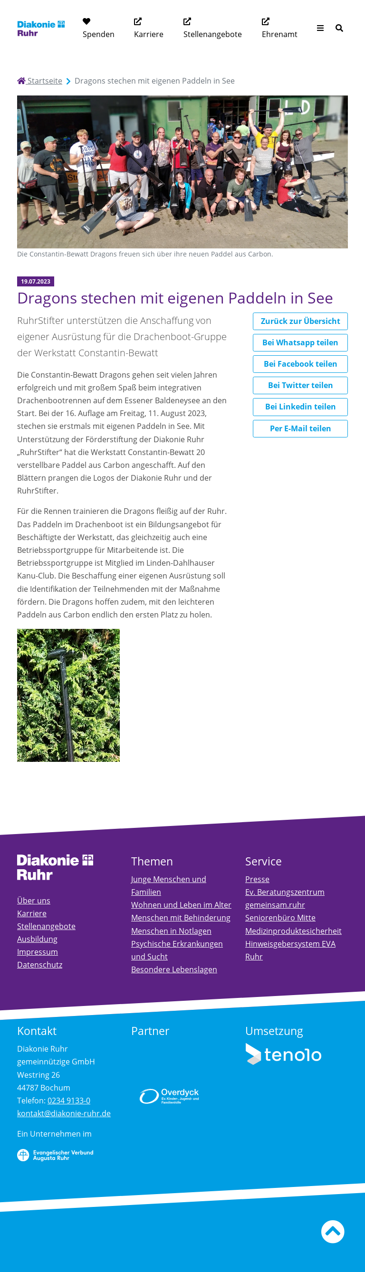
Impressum (37, 952)
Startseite (39, 81)
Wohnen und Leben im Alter (181, 905)
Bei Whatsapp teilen (300, 342)
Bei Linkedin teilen (300, 406)
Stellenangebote (212, 34)
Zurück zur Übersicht (300, 321)
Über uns (33, 900)
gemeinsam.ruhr (275, 905)
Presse (257, 879)
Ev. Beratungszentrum (285, 892)
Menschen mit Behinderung (181, 917)
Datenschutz (39, 964)
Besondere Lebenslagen (174, 969)
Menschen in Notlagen (171, 931)
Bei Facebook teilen (300, 364)
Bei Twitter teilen (300, 385)
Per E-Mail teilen (300, 428)
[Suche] (339, 28)
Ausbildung (37, 939)
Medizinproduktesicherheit (293, 931)
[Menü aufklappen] (320, 28)
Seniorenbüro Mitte (280, 917)
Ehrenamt (280, 34)
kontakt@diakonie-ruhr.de (64, 1113)
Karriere (148, 34)
